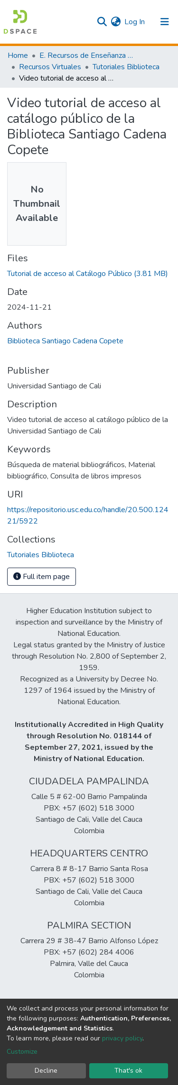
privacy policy (122, 1038)
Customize (22, 1051)
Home (18, 55)
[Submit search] (102, 22)
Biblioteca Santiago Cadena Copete (65, 341)
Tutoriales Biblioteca (126, 67)
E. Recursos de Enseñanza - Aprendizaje (86, 55)
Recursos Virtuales (50, 67)
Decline (46, 1070)
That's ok (128, 1070)
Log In (135, 22)
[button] (116, 22)
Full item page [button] (41, 576)
